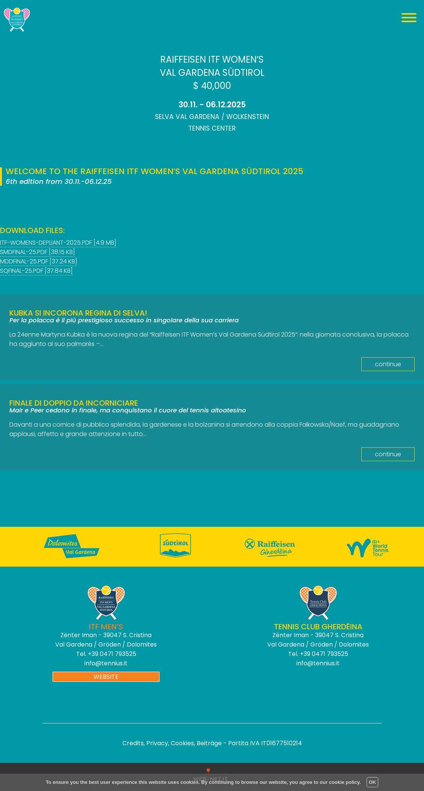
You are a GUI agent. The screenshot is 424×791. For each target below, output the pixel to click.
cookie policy (344, 782)
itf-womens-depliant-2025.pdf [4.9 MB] (58, 242)
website (106, 676)
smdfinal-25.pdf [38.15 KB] (37, 252)
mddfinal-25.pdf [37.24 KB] (38, 261)
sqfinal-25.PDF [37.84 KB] (36, 270)
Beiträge (209, 743)
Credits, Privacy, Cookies (158, 743)
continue (388, 364)
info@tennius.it (106, 663)
